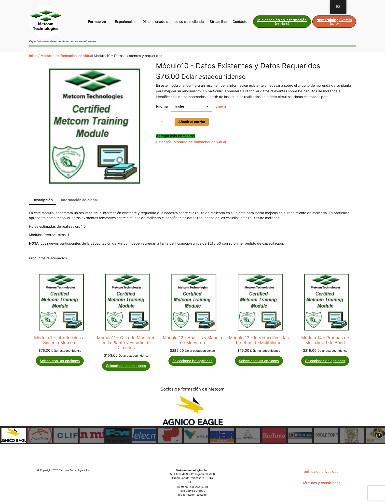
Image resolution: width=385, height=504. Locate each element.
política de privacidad (321, 471)
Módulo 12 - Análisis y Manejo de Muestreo (192, 340)
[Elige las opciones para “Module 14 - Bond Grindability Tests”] (325, 360)
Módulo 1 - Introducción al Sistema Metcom (59, 340)
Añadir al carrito (191, 122)
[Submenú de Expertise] (135, 22)
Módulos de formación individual (67, 56)
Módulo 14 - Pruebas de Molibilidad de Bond (325, 340)
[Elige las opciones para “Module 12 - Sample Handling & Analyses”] (192, 360)
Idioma (162, 106)
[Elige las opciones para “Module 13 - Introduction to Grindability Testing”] (259, 360)
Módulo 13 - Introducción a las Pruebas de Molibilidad (259, 340)
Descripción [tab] (42, 200)
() (282, 21)
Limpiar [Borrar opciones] (221, 106)
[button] (13, 435)
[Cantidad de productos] (164, 122)
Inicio (33, 56)
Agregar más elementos (175, 136)
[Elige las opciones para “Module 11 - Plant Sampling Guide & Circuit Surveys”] (126, 366)
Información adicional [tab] (79, 200)
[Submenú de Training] (108, 22)
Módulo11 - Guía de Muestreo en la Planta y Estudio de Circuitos (126, 342)
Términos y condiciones (321, 483)
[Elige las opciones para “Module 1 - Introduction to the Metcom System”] (60, 360)
